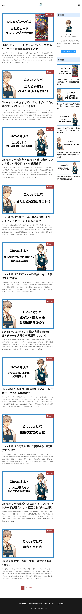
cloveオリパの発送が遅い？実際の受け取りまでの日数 (27, 448)
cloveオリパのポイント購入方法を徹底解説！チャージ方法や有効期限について (26, 333)
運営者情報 (22, 604)
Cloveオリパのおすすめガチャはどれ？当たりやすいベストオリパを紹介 (27, 104)
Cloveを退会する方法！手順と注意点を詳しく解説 (27, 562)
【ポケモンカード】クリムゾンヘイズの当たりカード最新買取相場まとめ (27, 46)
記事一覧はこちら (68, 51)
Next (30, 588)
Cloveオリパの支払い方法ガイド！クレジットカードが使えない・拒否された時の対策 (27, 505)
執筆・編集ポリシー (35, 604)
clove (51, 72)
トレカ (50, 15)
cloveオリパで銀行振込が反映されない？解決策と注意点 (27, 276)
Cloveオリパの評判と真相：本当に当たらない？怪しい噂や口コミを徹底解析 (27, 161)
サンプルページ (50, 604)
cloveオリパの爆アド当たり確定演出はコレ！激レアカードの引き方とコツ (26, 218)
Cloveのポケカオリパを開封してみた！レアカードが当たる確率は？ (27, 390)
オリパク (47, 608)
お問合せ (60, 604)
